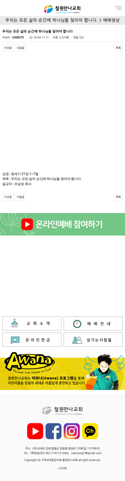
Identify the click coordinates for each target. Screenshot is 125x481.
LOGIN (62, 468)
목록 (118, 48)
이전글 (8, 48)
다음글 (20, 48)
